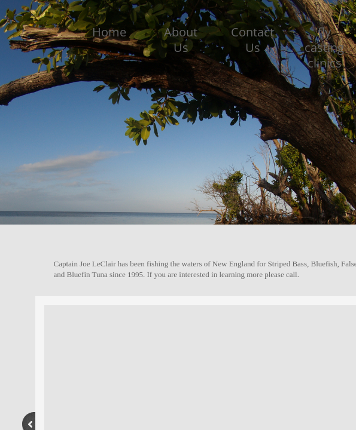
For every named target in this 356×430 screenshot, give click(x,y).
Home (109, 32)
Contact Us (252, 40)
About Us (180, 40)
